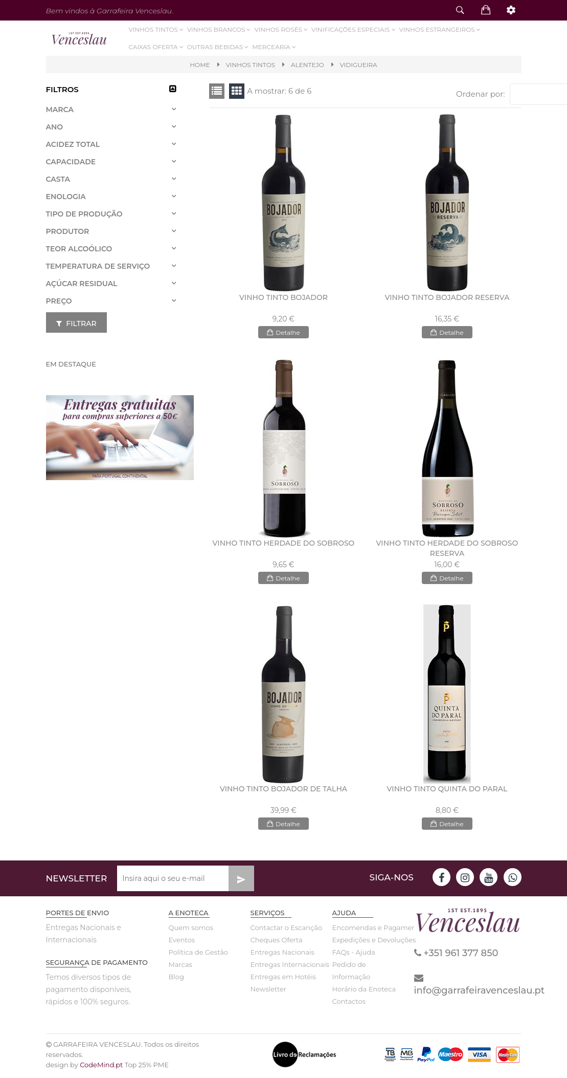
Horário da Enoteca (364, 992)
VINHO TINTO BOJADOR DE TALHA (283, 791)
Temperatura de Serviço (98, 266)
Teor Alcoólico (79, 248)
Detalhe (283, 335)
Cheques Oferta (277, 943)
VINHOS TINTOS (250, 65)
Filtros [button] (62, 89)
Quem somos (191, 930)
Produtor (67, 231)
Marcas (180, 967)
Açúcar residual (82, 283)
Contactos (349, 1004)
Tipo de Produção (84, 214)
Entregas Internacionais (284, 967)
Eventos (182, 943)
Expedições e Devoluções (365, 943)
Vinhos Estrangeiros (440, 29)
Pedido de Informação (351, 973)
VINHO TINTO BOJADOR (283, 300)
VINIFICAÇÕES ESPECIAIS (354, 29)
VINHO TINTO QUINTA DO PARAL (447, 791)
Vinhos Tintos (157, 29)
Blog (176, 980)
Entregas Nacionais (282, 955)
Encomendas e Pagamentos (365, 930)
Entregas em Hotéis (283, 980)
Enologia (66, 196)
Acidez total (73, 144)
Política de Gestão (199, 955)
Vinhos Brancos (220, 29)
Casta (58, 179)
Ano (54, 127)
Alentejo (307, 65)
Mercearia (274, 47)
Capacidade (71, 161)
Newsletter (269, 992)
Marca (60, 109)
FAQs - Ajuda (353, 955)
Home (200, 65)
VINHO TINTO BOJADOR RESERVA (446, 300)
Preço (59, 301)
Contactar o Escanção (284, 930)
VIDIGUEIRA (358, 65)
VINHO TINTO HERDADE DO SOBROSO (284, 546)
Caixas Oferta (157, 47)
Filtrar (76, 323)
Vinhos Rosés (281, 29)
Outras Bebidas (219, 47)
